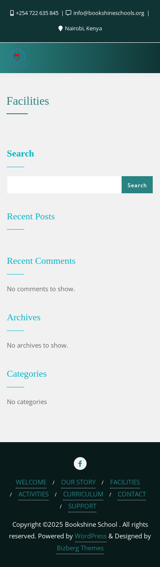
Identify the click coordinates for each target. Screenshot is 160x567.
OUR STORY (78, 482)
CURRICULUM (83, 494)
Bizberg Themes (80, 547)
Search (20, 153)
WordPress (91, 536)
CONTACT (132, 494)
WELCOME (31, 482)
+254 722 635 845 (35, 13)
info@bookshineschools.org (105, 13)
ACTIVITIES (33, 494)
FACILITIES (125, 482)
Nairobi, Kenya (80, 28)
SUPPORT (82, 506)
